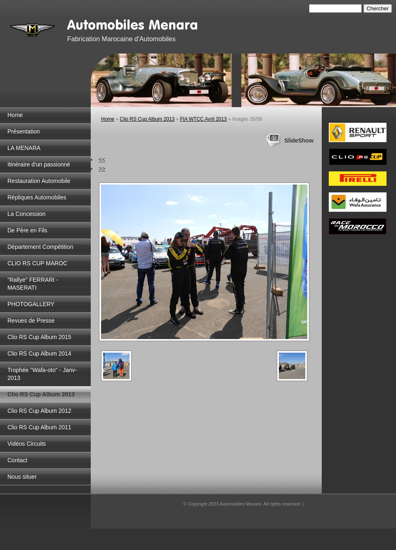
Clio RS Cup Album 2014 (39, 353)
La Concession (26, 214)
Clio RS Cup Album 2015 (39, 337)
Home (15, 115)
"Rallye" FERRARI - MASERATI (32, 283)
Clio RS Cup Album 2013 (41, 394)
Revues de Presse (30, 320)
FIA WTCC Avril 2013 (203, 119)
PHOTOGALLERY (30, 304)
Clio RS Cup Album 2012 (39, 410)
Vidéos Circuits (26, 443)
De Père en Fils (27, 230)
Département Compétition (40, 246)
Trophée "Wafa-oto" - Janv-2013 (42, 374)
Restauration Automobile (39, 181)
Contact (17, 460)
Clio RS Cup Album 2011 (39, 427)
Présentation (23, 131)
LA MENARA (23, 148)
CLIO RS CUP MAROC (37, 263)
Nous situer (22, 476)
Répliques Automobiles (36, 197)
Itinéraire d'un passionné (38, 164)
